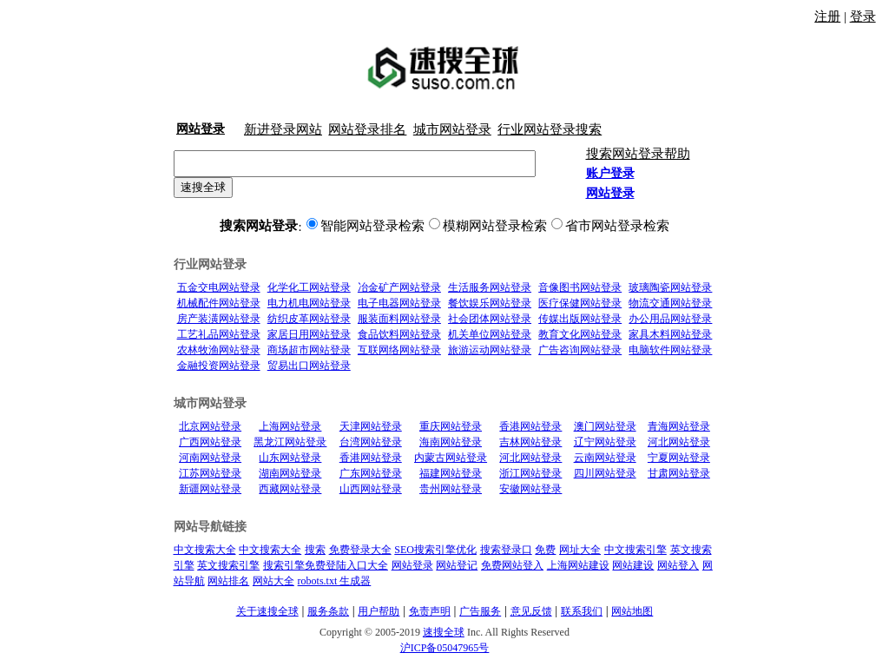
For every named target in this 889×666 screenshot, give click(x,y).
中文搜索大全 (205, 550)
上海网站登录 (290, 426)
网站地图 (632, 611)
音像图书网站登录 (580, 287)
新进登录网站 (283, 129)
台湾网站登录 (370, 442)
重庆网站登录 (450, 426)
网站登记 (456, 565)
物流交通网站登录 (670, 303)
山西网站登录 (370, 489)
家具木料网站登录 (670, 334)
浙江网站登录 (530, 473)
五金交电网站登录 (218, 287)
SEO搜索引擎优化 (435, 550)
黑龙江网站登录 (290, 442)
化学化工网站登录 (309, 287)
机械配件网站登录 (218, 303)
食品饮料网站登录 (399, 334)
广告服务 (480, 611)
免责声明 (430, 611)
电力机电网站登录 (309, 303)
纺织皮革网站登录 (309, 319)
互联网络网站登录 (399, 350)
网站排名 (228, 581)
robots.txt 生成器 (335, 581)
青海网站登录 (679, 426)
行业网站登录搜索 (549, 129)
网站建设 (633, 565)
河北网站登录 (679, 442)
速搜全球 (203, 187)
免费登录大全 (360, 550)
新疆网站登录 (210, 489)
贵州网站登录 (450, 489)
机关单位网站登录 (489, 334)
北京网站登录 (210, 426)
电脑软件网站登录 (670, 350)
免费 (545, 550)
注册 (827, 16)
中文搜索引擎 (635, 550)
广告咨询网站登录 (580, 350)
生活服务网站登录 (489, 287)
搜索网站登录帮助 (638, 154)
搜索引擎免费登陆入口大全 (325, 565)
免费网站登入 (512, 565)
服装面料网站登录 (399, 319)
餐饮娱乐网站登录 (489, 303)
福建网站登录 (450, 473)
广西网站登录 (210, 442)
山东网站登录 (290, 458)
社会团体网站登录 (489, 319)
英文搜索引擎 (228, 565)
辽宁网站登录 (605, 442)
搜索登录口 (506, 550)
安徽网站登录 (530, 489)
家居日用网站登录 (309, 334)
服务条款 (328, 611)
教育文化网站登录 (580, 334)
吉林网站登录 (530, 442)
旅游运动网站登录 (489, 350)
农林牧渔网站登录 (218, 350)
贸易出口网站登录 (309, 365)
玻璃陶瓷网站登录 (670, 287)
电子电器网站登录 (399, 303)
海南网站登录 (450, 442)
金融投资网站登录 (218, 365)
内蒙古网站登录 (450, 458)
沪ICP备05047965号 (445, 648)
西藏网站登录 (290, 489)
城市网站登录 (452, 129)
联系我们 (582, 611)
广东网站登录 (370, 473)
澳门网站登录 (605, 426)
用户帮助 (378, 611)
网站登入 (678, 565)
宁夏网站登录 (679, 458)
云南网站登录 (605, 458)
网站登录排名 (367, 129)
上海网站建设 (578, 565)
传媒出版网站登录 (580, 319)
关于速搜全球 (267, 611)
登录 (863, 16)
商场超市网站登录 (309, 350)
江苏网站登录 (210, 473)
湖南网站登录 (290, 473)
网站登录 (412, 565)
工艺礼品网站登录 (218, 334)
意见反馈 (531, 611)
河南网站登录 (210, 458)
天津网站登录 (370, 426)
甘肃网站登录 (679, 473)
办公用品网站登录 (670, 319)
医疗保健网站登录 (580, 303)
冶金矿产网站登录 (399, 287)
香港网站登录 (530, 426)
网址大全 (580, 550)
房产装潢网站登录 (218, 319)
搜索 (315, 550)
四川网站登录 (605, 473)
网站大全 (273, 581)
